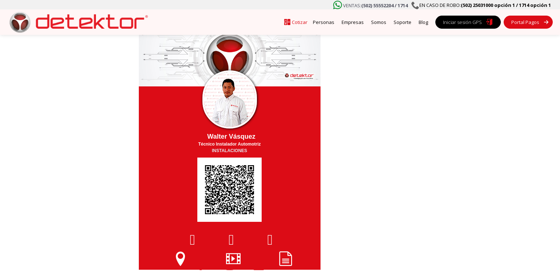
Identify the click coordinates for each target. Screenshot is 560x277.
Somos (378, 22)
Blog (423, 22)
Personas (323, 22)
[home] (76, 22)
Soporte (402, 22)
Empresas (353, 22)
